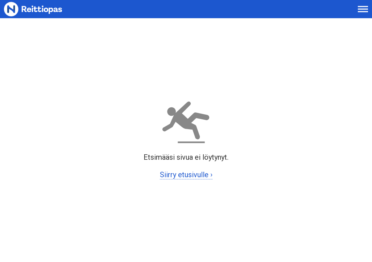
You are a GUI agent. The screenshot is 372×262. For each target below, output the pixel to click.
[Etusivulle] (42, 12)
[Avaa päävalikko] (363, 13)
